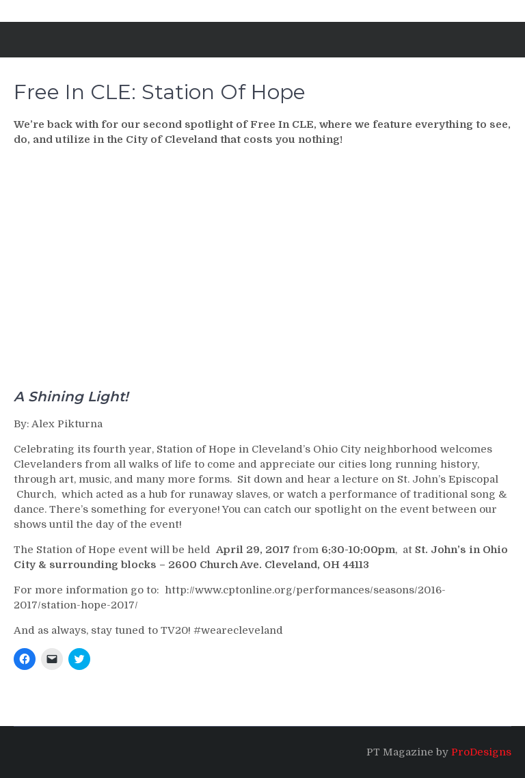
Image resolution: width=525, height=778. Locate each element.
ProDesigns (481, 752)
